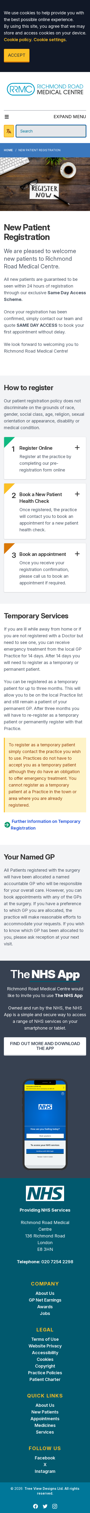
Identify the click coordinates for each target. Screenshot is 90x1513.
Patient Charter (45, 1379)
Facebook (45, 1457)
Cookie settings (50, 39)
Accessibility (45, 1352)
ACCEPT (16, 55)
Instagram (45, 1471)
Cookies (45, 1359)
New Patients (45, 1411)
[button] (49, 448)
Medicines (45, 1425)
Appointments (45, 1418)
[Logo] (45, 89)
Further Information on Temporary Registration (42, 825)
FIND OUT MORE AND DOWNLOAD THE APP (45, 1046)
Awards (45, 1306)
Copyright (45, 1366)
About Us (45, 1293)
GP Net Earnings (45, 1299)
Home (8, 150)
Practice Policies (45, 1372)
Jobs (45, 1313)
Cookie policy (17, 39)
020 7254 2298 (56, 1261)
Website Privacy (45, 1345)
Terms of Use (45, 1339)
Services (45, 1432)
